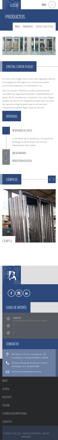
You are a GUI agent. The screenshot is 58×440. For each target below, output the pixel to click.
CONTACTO (7, 421)
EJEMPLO (7, 240)
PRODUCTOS (28, 26)
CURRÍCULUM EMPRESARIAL (14, 413)
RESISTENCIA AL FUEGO (22, 130)
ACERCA (5, 389)
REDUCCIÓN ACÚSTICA (22, 161)
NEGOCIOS (6, 397)
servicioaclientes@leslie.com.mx (26, 371)
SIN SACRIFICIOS (19, 153)
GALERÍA (6, 405)
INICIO (17, 26)
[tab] (29, 130)
